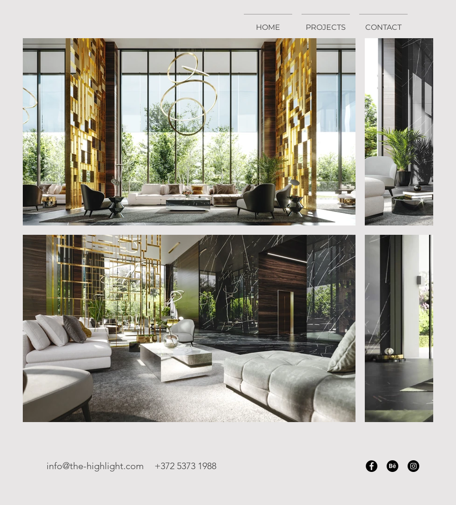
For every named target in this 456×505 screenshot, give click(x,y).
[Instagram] (413, 466)
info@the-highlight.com (95, 465)
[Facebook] (371, 466)
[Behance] (392, 466)
